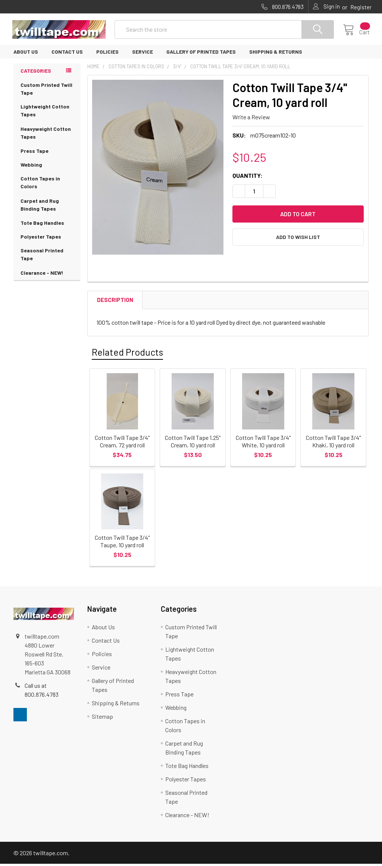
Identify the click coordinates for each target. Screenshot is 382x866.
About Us (25, 53)
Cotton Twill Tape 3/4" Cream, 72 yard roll (122, 443)
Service (142, 53)
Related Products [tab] (127, 353)
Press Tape (34, 152)
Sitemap (102, 718)
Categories (36, 72)
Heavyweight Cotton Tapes (47, 135)
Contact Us (67, 53)
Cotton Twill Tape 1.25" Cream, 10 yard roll (192, 443)
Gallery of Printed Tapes (201, 53)
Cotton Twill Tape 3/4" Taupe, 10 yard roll (122, 543)
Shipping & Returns (275, 53)
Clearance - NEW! (42, 274)
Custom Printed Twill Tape (46, 91)
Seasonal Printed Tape (47, 257)
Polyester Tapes (41, 238)
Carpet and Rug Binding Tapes (47, 207)
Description (115, 301)
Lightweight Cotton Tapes (47, 113)
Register (361, 7)
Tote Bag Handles (42, 224)
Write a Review (251, 118)
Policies (107, 53)
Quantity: (247, 177)
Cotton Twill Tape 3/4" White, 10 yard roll (263, 443)
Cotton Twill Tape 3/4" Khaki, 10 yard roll (333, 443)
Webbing (31, 166)
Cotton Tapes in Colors (47, 185)
